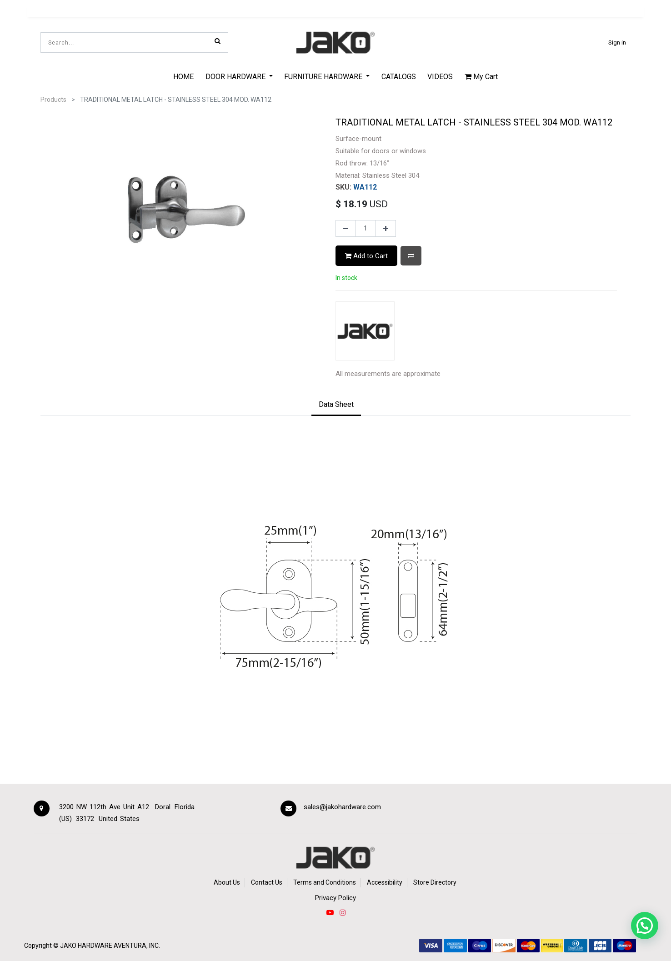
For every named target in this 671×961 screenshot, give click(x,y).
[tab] (336, 405)
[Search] (217, 41)
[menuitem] (183, 76)
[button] (411, 255)
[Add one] (386, 228)
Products (53, 99)
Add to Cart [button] (366, 256)
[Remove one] (346, 228)
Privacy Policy (335, 898)
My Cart (481, 76)
